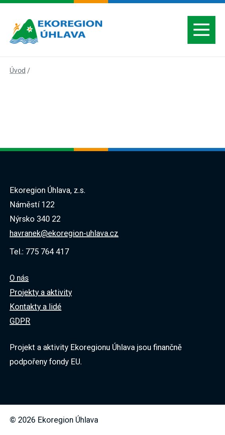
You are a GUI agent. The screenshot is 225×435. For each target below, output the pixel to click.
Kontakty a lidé (35, 306)
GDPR (20, 321)
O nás (19, 278)
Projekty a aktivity (41, 292)
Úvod (18, 70)
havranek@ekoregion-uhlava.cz (64, 233)
